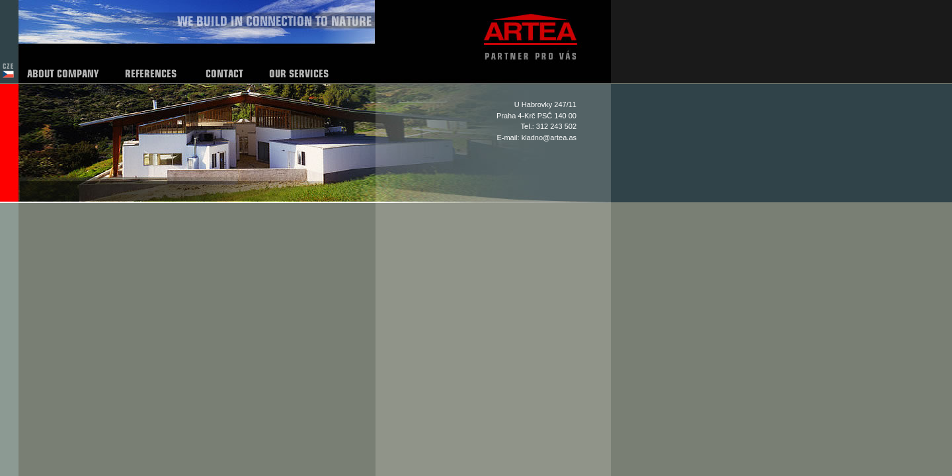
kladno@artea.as (549, 137)
